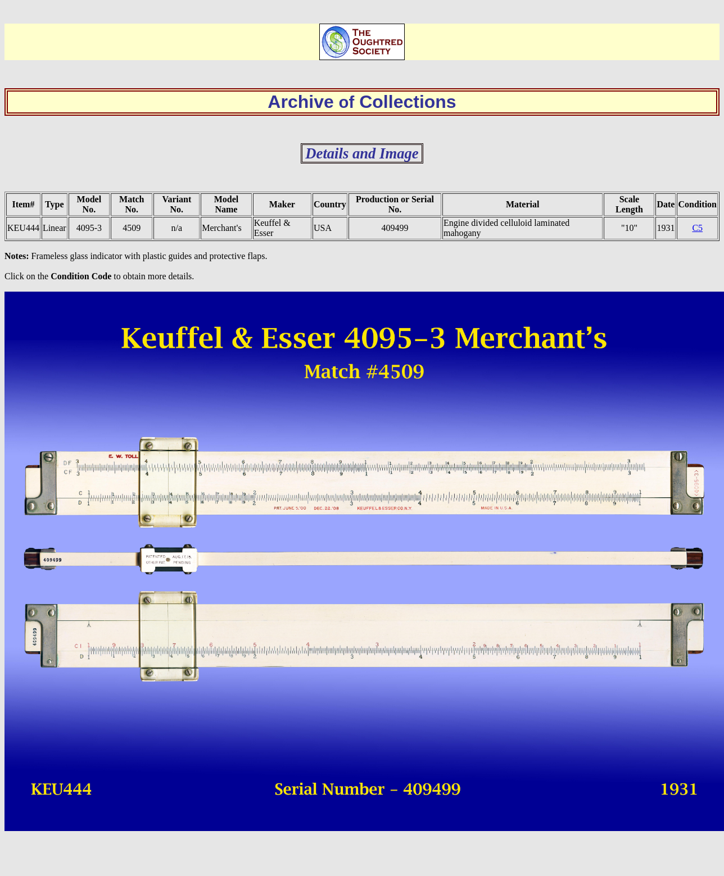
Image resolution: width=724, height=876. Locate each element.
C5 (697, 228)
